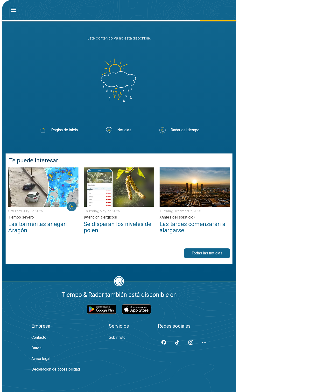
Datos (36, 348)
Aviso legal (40, 358)
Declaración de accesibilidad (55, 369)
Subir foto (117, 337)
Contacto (38, 337)
